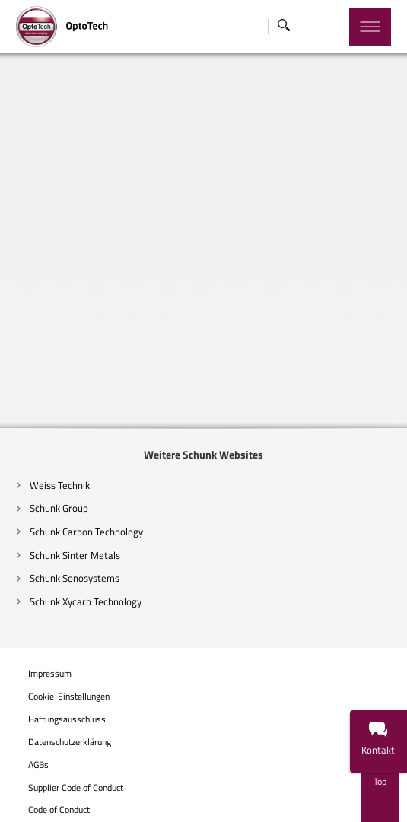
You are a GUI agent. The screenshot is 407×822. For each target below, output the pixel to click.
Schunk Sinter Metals (73, 555)
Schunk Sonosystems (73, 578)
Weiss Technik (58, 485)
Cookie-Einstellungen (68, 697)
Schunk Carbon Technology (85, 531)
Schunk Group (57, 508)
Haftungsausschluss (66, 719)
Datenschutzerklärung (68, 742)
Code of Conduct (58, 810)
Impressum (49, 674)
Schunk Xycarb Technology (84, 601)
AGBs (37, 765)
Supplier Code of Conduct (74, 788)
